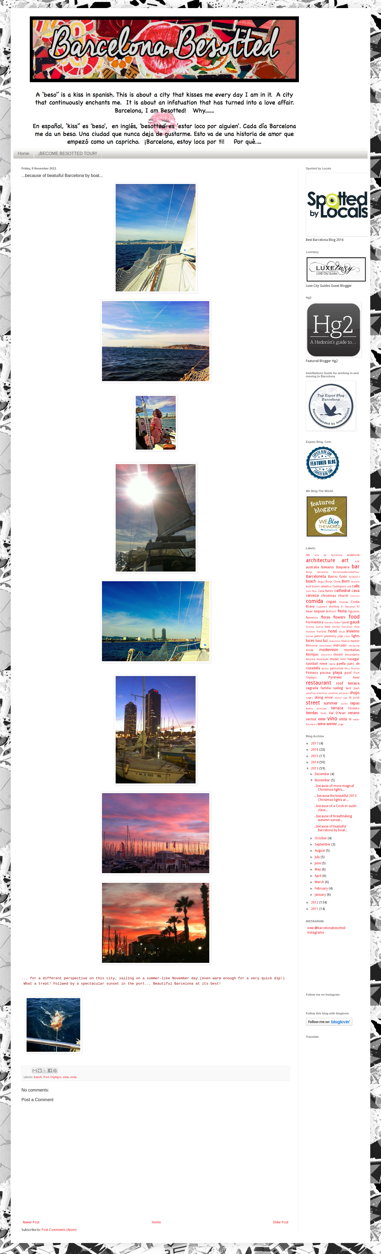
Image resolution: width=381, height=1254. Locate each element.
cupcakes (322, 606)
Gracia (319, 626)
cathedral (342, 590)
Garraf (345, 622)
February (322, 888)
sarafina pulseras (338, 693)
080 (308, 555)
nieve (323, 664)
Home (23, 153)
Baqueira (342, 567)
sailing (338, 688)
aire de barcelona (328, 555)
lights (355, 636)
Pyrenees (335, 677)
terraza (337, 708)
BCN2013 (354, 576)
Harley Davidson (342, 626)
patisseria (336, 668)
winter (332, 724)
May (318, 869)
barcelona (322, 571)
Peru (347, 668)
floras (325, 617)
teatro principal (316, 708)
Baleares (327, 567)
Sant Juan (352, 688)
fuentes (328, 622)
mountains (352, 654)
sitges (309, 697)
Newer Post (31, 1222)
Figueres (354, 611)
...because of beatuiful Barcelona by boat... (330, 828)
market (355, 641)
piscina (325, 673)
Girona (310, 626)
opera (332, 663)
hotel (332, 631)
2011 (315, 909)
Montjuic (312, 654)
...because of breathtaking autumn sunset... (333, 818)
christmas (328, 596)
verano (354, 713)
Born (346, 581)
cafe (349, 586)
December (322, 774)
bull (308, 586)
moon (338, 654)
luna (319, 641)
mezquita (354, 645)
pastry (325, 668)
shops (355, 693)
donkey (334, 606)
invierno (353, 631)
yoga (340, 724)
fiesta (342, 611)
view (66, 1077)
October (321, 838)
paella (341, 664)
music (334, 659)
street (313, 703)
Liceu (347, 636)
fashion (331, 611)
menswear (325, 645)
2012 (315, 902)
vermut (311, 719)
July (318, 857)
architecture (320, 560)
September (323, 844)
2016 (315, 749)
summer (331, 703)
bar (355, 566)
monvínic (326, 654)
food (354, 617)
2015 (315, 756)
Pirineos (312, 673)
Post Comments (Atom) (59, 1230)
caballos (326, 586)
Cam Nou (311, 591)
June (318, 863)
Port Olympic (52, 1077)
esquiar (319, 611)
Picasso (355, 668)
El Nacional (348, 606)
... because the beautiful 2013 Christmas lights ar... (335, 797)
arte (357, 561)
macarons (334, 640)
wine (321, 724)
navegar (353, 659)
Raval (356, 677)
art (345, 560)
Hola (357, 626)
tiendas (312, 713)
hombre (310, 631)
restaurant (318, 683)
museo (310, 659)
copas (331, 601)
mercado (340, 645)
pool (348, 673)
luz (325, 640)
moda (309, 650)
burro (316, 586)
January (321, 895)
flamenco (312, 617)
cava (355, 590)
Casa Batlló (325, 591)
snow (329, 697)
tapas (355, 703)
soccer (338, 697)
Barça (309, 571)
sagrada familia (318, 688)
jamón (318, 636)
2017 (315, 743)
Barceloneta (316, 576)
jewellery (330, 636)
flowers (339, 617)
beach (38, 1077)
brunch (355, 581)
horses (322, 631)
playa (337, 672)
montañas (352, 650)
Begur (321, 581)
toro (324, 713)
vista (73, 1077)
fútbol (337, 622)
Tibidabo (354, 708)
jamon (309, 636)
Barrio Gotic (337, 577)
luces (310, 640)
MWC (343, 659)
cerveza (312, 595)
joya (340, 636)
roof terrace (348, 683)
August (320, 850)
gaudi (355, 622)
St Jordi (354, 697)
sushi (344, 703)
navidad (312, 664)
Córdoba (343, 602)
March (320, 882)
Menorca (311, 645)
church (343, 596)
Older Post (280, 1222)
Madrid (345, 640)
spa (345, 697)
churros (355, 595)
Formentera (314, 622)
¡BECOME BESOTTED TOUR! (67, 153)
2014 (315, 762)
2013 (315, 768)
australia (312, 567)
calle (356, 586)
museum (322, 659)
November (323, 780)
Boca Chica (332, 581)
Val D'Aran (337, 713)
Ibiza (342, 631)
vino (332, 718)
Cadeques (339, 586)
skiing (318, 697)
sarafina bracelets (316, 693)
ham (327, 626)
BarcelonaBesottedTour (346, 571)
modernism (328, 650)
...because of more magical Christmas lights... (334, 788)
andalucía (353, 555)
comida (314, 601)
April (318, 876)
